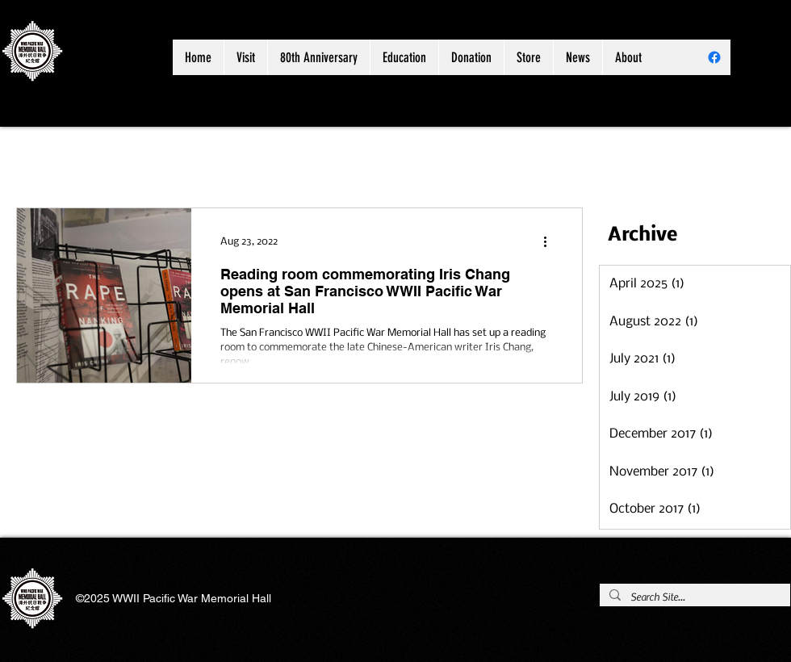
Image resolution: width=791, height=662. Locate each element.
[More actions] (550, 241)
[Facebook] (714, 57)
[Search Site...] (693, 597)
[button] (318, 57)
